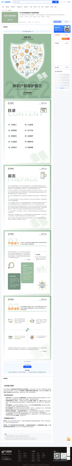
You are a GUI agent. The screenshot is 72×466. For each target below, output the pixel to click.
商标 (28, 399)
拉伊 (25, 409)
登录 (69, 1)
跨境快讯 (33, 455)
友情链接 (19, 457)
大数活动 (33, 453)
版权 (39, 16)
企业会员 (19, 460)
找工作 (43, 453)
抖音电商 (47, 16)
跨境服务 (43, 455)
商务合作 (19, 455)
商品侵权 (43, 16)
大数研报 (33, 457)
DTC (17, 420)
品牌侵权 (34, 16)
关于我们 (19, 453)
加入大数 (19, 458)
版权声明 (25, 457)
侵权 (30, 16)
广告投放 (38, 460)
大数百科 (33, 458)
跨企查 (38, 453)
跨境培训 (38, 457)
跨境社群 (38, 455)
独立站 (14, 422)
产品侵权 (26, 16)
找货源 (43, 457)
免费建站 (33, 460)
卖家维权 (21, 16)
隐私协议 (25, 455)
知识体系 (38, 458)
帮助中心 (25, 453)
